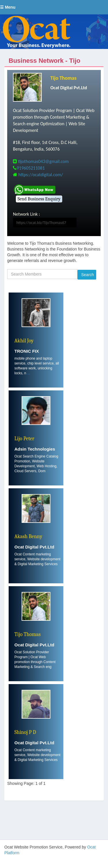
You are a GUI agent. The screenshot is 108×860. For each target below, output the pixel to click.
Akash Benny (28, 537)
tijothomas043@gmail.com (43, 161)
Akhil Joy (24, 341)
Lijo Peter (24, 439)
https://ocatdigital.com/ (40, 174)
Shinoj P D (25, 732)
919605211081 (31, 168)
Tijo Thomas (63, 78)
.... (28, 373)
